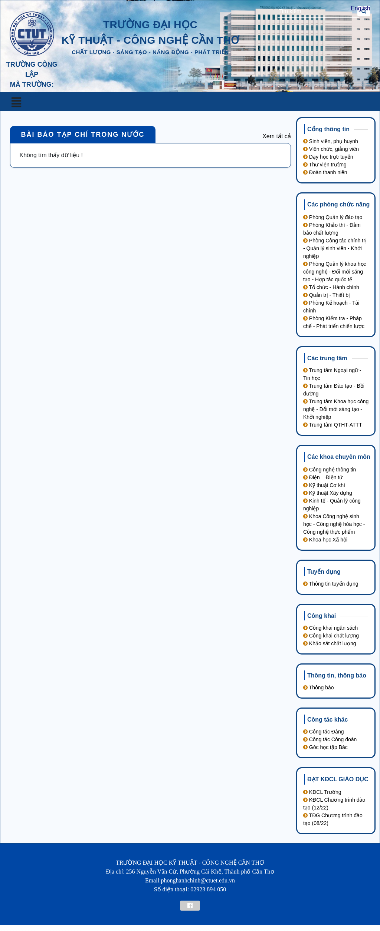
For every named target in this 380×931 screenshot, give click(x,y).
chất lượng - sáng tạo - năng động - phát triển (150, 52)
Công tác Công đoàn (330, 739)
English (360, 8)
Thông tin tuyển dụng (330, 584)
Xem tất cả (276, 136)
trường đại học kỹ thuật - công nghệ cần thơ (150, 32)
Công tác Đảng (323, 732)
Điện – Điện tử (323, 477)
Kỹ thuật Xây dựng (327, 493)
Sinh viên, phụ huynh (330, 141)
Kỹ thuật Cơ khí (324, 485)
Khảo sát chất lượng (329, 643)
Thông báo (318, 687)
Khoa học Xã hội (325, 540)
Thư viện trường (325, 165)
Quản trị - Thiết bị (326, 295)
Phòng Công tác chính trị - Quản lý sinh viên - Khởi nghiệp (335, 248)
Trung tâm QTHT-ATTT (332, 425)
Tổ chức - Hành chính (331, 287)
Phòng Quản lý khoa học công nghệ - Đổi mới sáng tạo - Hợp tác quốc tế (334, 271)
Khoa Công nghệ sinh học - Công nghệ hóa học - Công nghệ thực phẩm (334, 524)
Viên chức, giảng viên (331, 149)
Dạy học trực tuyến (328, 157)
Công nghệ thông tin (329, 470)
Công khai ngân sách (330, 628)
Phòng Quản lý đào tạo (333, 217)
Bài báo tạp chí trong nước (83, 134)
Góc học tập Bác (325, 747)
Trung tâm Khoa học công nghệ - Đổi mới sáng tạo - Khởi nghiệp (335, 409)
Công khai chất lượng (331, 636)
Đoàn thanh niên (325, 172)
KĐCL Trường (322, 792)
